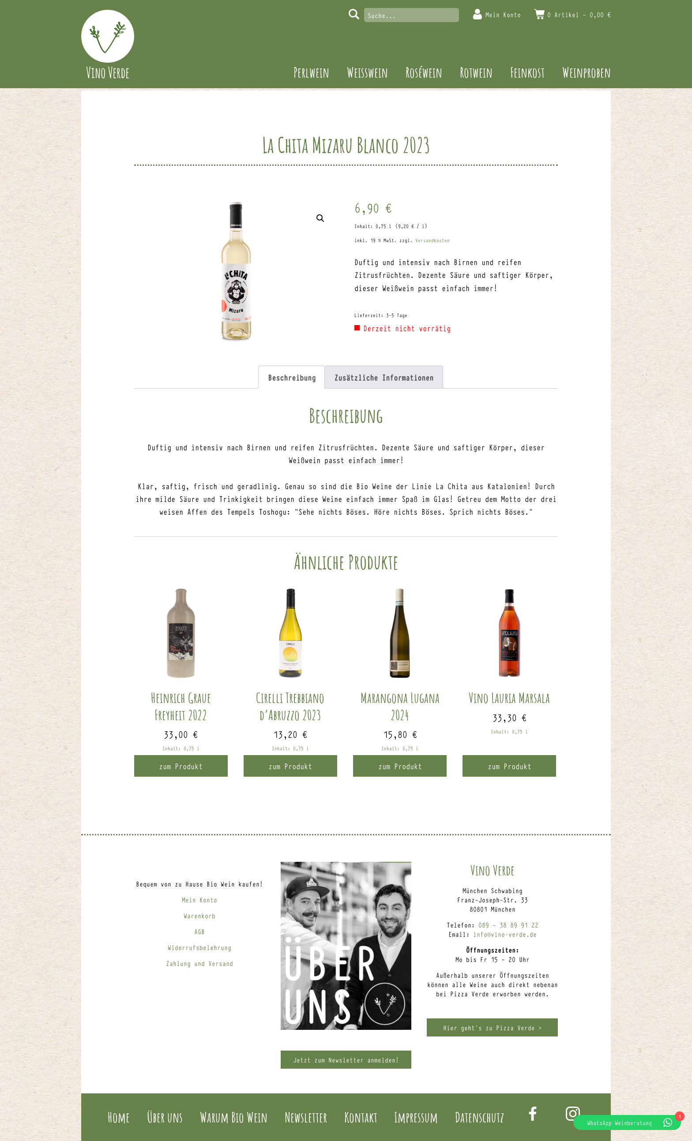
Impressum (416, 1117)
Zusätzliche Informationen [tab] (383, 377)
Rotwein (476, 72)
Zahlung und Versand (199, 963)
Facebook (533, 1114)
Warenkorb (199, 915)
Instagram (573, 1114)
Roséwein (424, 72)
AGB (199, 931)
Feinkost (527, 72)
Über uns (165, 1117)
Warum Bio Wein (233, 1117)
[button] (320, 218)
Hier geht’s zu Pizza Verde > (492, 1027)
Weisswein (367, 72)
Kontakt (360, 1117)
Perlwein (311, 72)
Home (119, 1117)
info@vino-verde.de (505, 934)
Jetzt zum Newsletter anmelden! (346, 1060)
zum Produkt (181, 765)
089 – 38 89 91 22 (508, 925)
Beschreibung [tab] (292, 377)
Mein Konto (503, 14)
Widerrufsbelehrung (199, 947)
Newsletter (306, 1117)
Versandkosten (432, 240)
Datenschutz (479, 1117)
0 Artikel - (579, 14)
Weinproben (586, 72)
